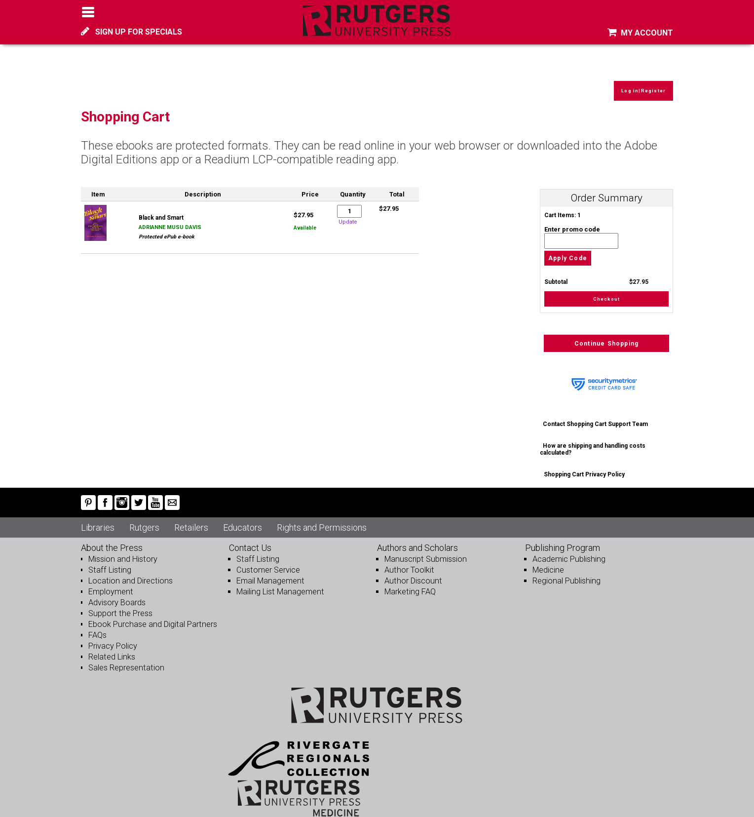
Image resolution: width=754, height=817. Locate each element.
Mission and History (121, 550)
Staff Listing (108, 561)
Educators (242, 519)
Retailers (191, 519)
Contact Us (250, 539)
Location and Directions (129, 572)
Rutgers (144, 519)
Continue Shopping (606, 335)
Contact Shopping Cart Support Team (596, 415)
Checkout (606, 289)
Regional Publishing (565, 572)
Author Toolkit (408, 561)
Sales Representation (125, 659)
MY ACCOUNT (640, 33)
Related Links (111, 648)
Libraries (97, 519)
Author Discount (411, 572)
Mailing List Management (279, 583)
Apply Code (567, 248)
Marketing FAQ (409, 583)
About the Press (112, 539)
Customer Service (267, 561)
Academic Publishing (568, 550)
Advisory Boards (117, 594)
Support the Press (119, 605)
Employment (110, 583)
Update (348, 211)
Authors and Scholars (417, 539)
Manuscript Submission (424, 550)
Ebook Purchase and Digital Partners (151, 616)
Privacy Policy (112, 637)
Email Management (269, 572)
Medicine (548, 561)
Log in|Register (641, 81)
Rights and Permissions (322, 519)
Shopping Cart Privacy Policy (584, 466)
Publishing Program (562, 539)
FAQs (97, 626)
